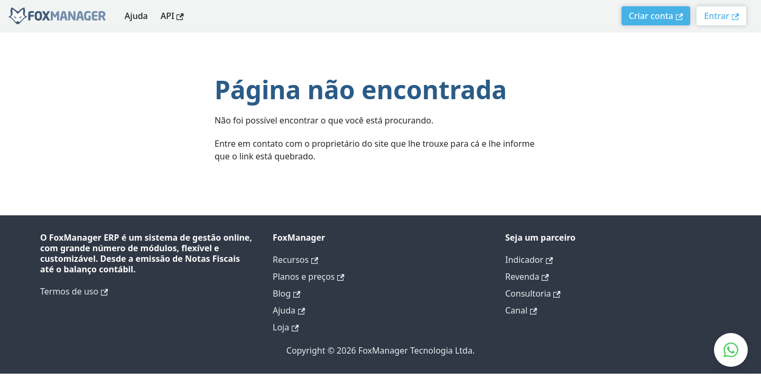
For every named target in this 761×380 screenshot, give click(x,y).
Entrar (721, 16)
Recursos (295, 259)
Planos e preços (309, 276)
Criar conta (656, 16)
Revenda (527, 276)
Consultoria (533, 293)
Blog (286, 293)
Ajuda (136, 16)
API (172, 16)
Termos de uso (74, 291)
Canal (521, 310)
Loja (286, 327)
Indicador (529, 259)
